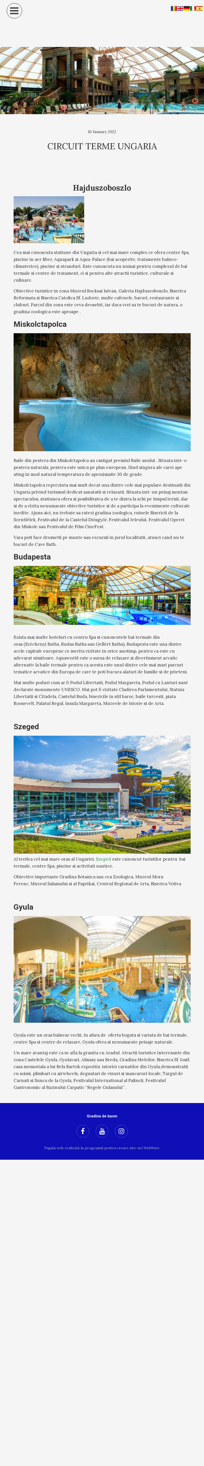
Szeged (103, 859)
